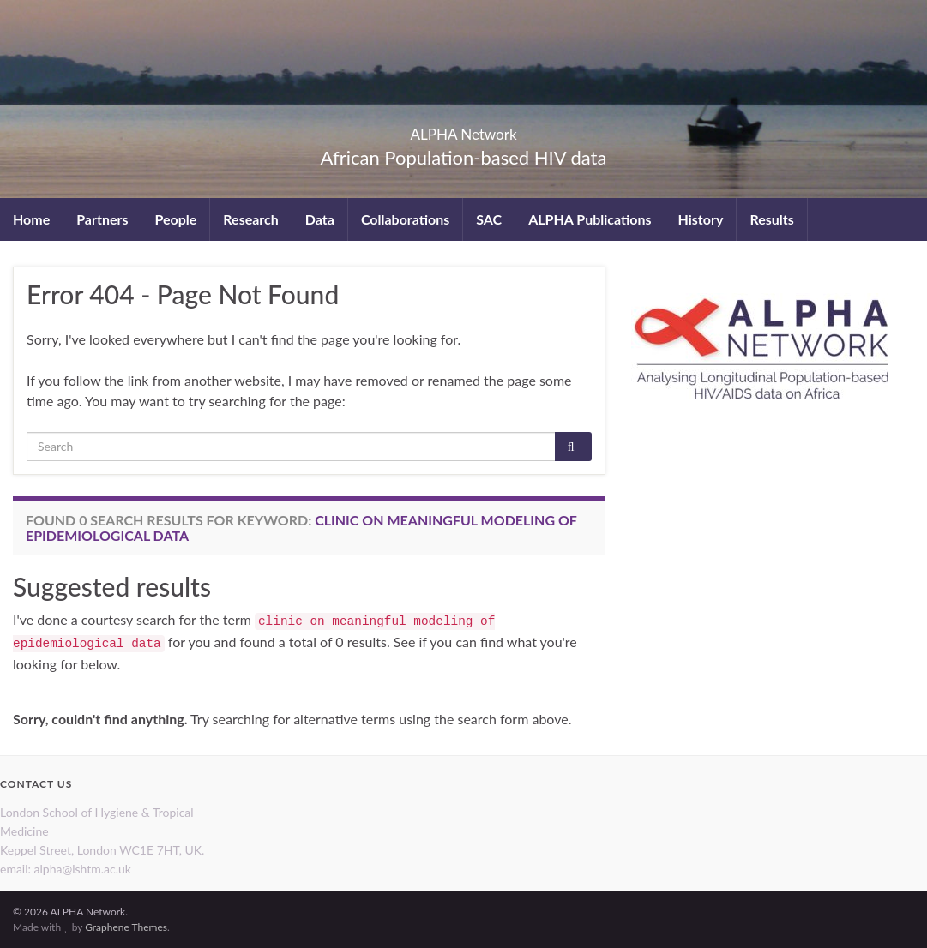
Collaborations (405, 219)
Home (31, 219)
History (701, 219)
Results (771, 219)
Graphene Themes (126, 927)
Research (250, 219)
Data (319, 219)
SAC (489, 219)
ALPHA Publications (589, 219)
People (175, 219)
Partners (102, 219)
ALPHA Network (463, 129)
